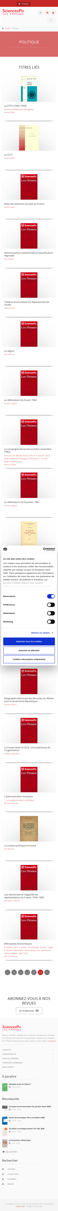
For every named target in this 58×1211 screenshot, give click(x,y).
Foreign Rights (9, 1054)
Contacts (6, 1050)
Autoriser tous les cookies (29, 641)
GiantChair (20, 1206)
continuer (51, 1041)
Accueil (7, 28)
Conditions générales (12, 1062)
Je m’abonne (29, 1011)
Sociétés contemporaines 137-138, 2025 (26, 1128)
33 (34, 972)
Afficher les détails (40, 633)
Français (23, 4)
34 (40, 972)
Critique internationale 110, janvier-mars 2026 (30, 1106)
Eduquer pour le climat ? (20, 1084)
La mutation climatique (20, 1140)
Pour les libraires (10, 1058)
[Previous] (7, 972)
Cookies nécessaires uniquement (29, 659)
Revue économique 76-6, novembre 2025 (27, 1117)
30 (14, 972)
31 (20, 972)
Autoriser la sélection (29, 650)
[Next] (47, 972)
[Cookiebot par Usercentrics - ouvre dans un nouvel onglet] (43, 549)
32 (27, 972)
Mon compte (8, 1067)
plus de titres (9, 1151)
